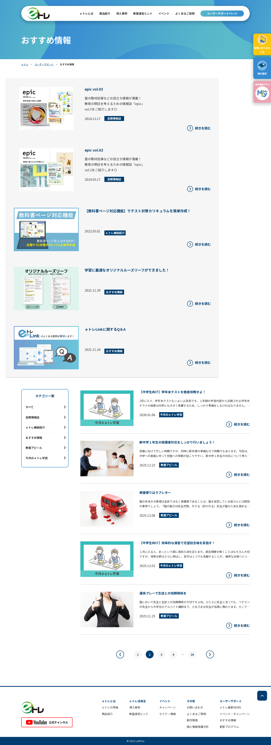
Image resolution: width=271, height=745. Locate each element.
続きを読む (203, 128)
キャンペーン (167, 707)
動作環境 (192, 720)
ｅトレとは (86, 13)
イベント (163, 13)
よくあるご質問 (185, 13)
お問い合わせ (195, 707)
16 (192, 654)
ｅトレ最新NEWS (230, 707)
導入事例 (121, 13)
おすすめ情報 (34, 438)
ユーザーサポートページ (222, 13)
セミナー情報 (167, 714)
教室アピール (34, 448)
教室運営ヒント (142, 13)
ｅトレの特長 (110, 707)
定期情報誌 (32, 417)
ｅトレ (24, 64)
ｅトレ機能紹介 (35, 427)
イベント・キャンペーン (235, 714)
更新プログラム (229, 727)
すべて (29, 407)
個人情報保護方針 (198, 727)
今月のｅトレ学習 (37, 458)
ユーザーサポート (44, 64)
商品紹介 (107, 714)
